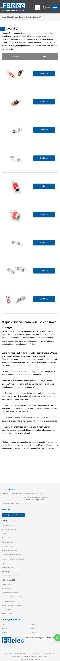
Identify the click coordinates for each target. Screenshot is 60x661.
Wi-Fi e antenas (7, 584)
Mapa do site (24, 659)
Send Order (44, 73)
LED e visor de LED (8, 580)
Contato (32, 632)
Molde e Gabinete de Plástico (11, 605)
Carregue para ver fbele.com (13, 515)
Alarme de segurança (9, 529)
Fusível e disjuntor (25, 17)
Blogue (37, 659)
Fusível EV (37, 17)
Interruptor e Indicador (9, 550)
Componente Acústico (9, 525)
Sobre (32, 628)
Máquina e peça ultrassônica (11, 576)
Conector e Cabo (7, 542)
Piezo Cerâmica (7, 538)
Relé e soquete (6, 571)
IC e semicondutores (8, 601)
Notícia (4, 632)
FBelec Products (12, 17)
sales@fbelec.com (18, 493)
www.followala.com (39, 656)
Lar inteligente (6, 609)
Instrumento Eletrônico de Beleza (13, 597)
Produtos (33, 624)
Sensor (4, 534)
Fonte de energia (7, 567)
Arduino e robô (7, 614)
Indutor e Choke (7, 588)
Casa (3, 624)
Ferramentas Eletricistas (10, 593)
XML (32, 659)
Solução (4, 628)
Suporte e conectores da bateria (12, 555)
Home (4, 17)
